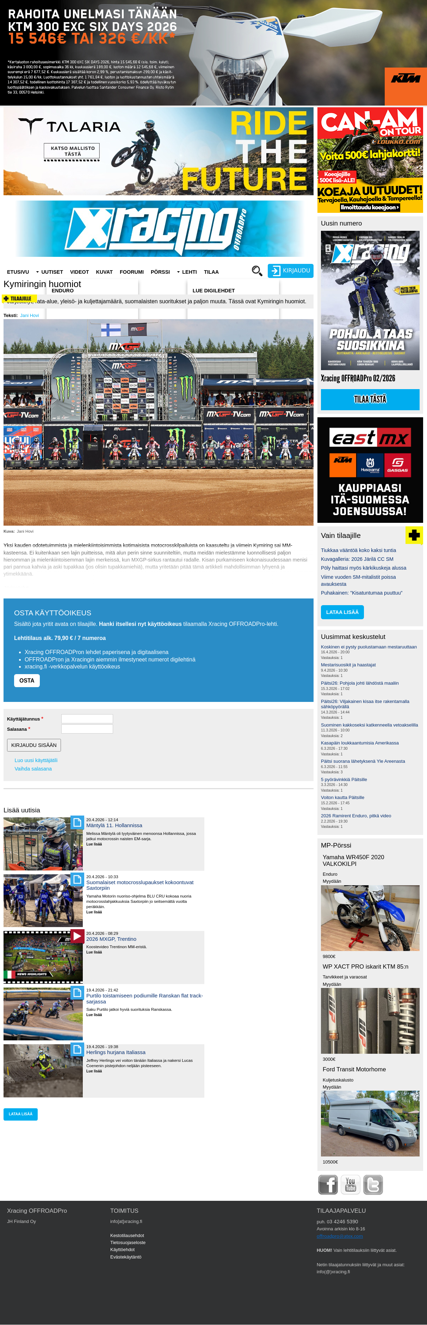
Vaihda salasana (33, 769)
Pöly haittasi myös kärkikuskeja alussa (363, 568)
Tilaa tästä (370, 399)
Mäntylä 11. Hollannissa (114, 825)
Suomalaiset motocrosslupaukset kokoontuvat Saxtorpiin (140, 885)
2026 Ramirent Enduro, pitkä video (356, 815)
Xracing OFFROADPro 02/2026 (358, 378)
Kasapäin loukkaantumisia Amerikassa (360, 743)
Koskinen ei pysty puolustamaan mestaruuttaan (369, 646)
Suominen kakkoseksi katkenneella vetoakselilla (369, 725)
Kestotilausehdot (127, 1235)
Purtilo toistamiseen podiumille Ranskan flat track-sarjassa (144, 998)
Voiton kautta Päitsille (342, 797)
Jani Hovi (29, 315)
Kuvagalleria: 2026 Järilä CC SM (357, 559)
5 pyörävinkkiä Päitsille (344, 779)
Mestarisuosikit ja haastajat (348, 664)
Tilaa (211, 272)
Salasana (17, 729)
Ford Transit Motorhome (354, 1069)
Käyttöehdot (122, 1249)
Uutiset (52, 272)
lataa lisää (20, 1114)
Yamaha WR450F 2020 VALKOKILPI (353, 860)
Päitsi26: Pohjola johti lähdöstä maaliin (360, 683)
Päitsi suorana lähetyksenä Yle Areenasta (363, 761)
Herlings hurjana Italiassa (116, 1052)
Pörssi (160, 272)
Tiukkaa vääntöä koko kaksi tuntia (358, 550)
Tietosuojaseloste (128, 1242)
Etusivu (18, 272)
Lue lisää (96, 844)
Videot (79, 272)
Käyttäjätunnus (23, 719)
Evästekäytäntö (126, 1257)
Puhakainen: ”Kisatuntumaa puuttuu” (361, 593)
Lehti (189, 272)
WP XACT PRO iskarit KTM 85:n (365, 966)
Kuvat (104, 272)
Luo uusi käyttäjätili (36, 760)
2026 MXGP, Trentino (111, 939)
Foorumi (132, 272)
